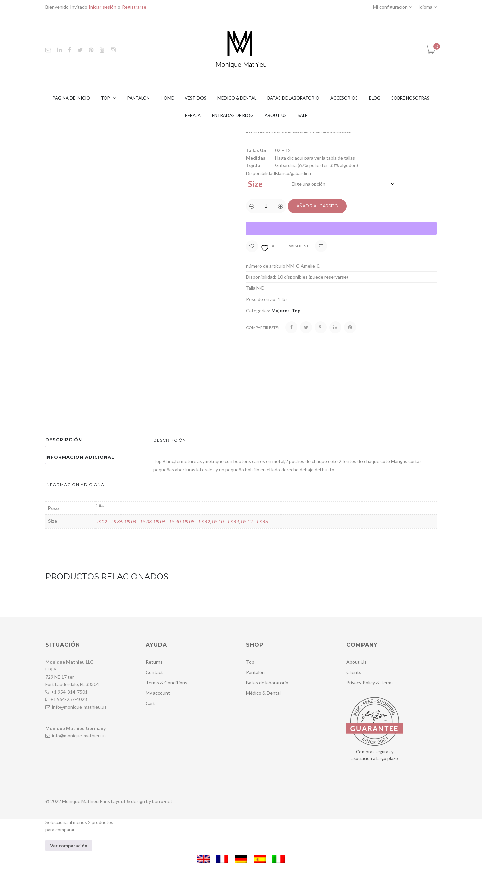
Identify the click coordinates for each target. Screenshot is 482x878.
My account (158, 693)
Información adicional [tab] (79, 457)
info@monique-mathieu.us (79, 707)
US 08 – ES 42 (196, 521)
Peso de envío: (261, 299)
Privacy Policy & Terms (370, 682)
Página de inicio (71, 98)
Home (167, 98)
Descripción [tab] (63, 439)
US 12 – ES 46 (254, 521)
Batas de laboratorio (293, 98)
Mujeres (280, 310)
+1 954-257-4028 (68, 699)
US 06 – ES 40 (167, 521)
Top (105, 98)
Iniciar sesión (102, 7)
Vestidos (195, 98)
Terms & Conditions (166, 682)
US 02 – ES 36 (109, 521)
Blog (374, 98)
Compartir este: (262, 327)
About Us (276, 115)
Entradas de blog (233, 115)
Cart (150, 703)
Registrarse (134, 7)
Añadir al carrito (317, 205)
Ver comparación (68, 845)
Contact (154, 672)
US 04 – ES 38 (138, 521)
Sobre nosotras (410, 98)
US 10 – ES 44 (225, 521)
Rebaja (193, 115)
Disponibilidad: (261, 277)
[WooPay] (341, 228)
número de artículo (265, 266)
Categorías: (258, 310)
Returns (154, 662)
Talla (250, 288)
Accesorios (344, 98)
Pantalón (138, 98)
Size (255, 184)
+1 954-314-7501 (69, 692)
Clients (354, 672)
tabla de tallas (340, 158)
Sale (302, 115)
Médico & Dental (236, 98)
